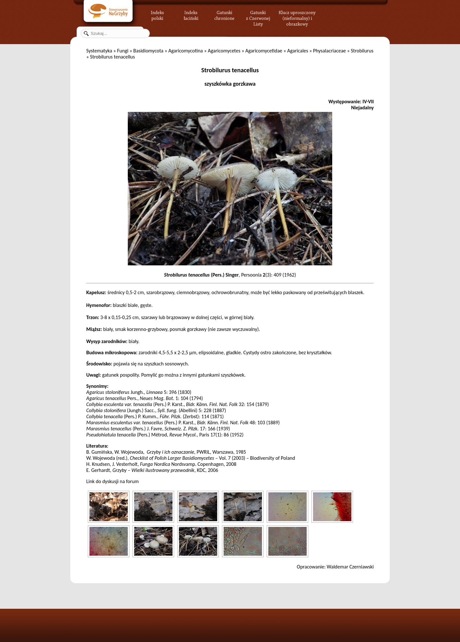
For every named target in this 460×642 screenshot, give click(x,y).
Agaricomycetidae (263, 51)
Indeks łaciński (191, 14)
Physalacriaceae (329, 51)
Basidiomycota (148, 51)
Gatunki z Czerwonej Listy (258, 14)
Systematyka (99, 51)
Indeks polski (157, 14)
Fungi (122, 51)
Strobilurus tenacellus (230, 70)
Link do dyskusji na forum (112, 481)
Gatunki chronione (224, 14)
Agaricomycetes (224, 51)
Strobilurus (362, 51)
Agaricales (297, 51)
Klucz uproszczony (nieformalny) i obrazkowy (297, 18)
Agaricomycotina (185, 51)
